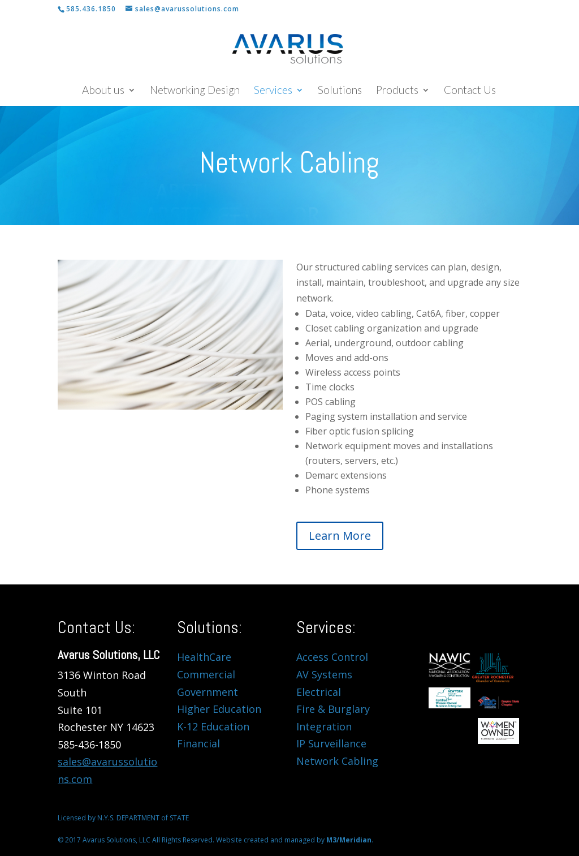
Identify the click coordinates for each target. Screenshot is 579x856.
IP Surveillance (331, 743)
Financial (198, 743)
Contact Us (470, 91)
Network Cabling (337, 761)
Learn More (340, 535)
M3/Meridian (348, 840)
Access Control (332, 657)
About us (103, 91)
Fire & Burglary (333, 709)
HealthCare (204, 657)
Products (397, 91)
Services (273, 91)
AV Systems (324, 674)
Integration (324, 726)
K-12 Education (213, 726)
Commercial (206, 674)
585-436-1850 (89, 744)
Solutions (340, 91)
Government (207, 692)
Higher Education (219, 709)
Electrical (318, 692)
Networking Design (195, 91)
